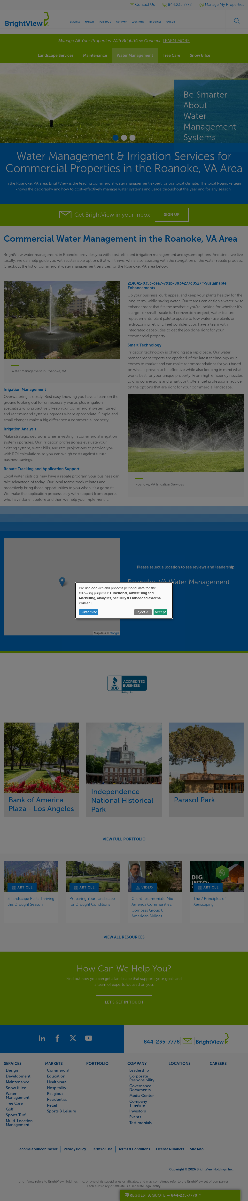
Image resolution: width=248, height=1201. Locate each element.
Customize (88, 612)
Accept (160, 612)
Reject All (142, 612)
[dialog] (124, 600)
